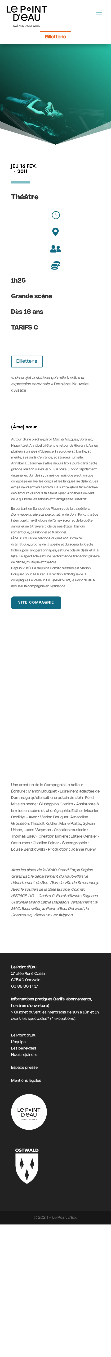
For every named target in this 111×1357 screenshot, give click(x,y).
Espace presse (24, 1067)
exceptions (64, 1019)
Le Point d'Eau (23, 1035)
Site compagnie (36, 602)
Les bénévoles (23, 1048)
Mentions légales (26, 1080)
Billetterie (55, 37)
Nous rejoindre (24, 1055)
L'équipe (18, 1042)
